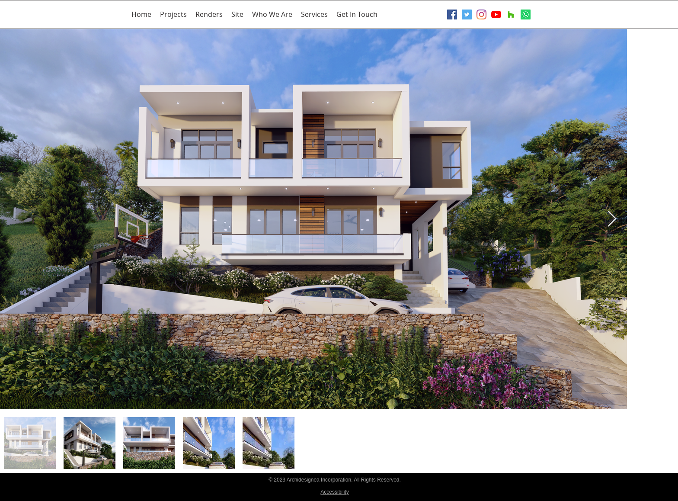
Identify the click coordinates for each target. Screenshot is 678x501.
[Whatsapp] (526, 14)
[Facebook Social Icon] (452, 14)
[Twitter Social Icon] (467, 14)
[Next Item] (612, 219)
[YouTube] (496, 14)
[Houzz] (511, 14)
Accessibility (334, 492)
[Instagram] (481, 14)
